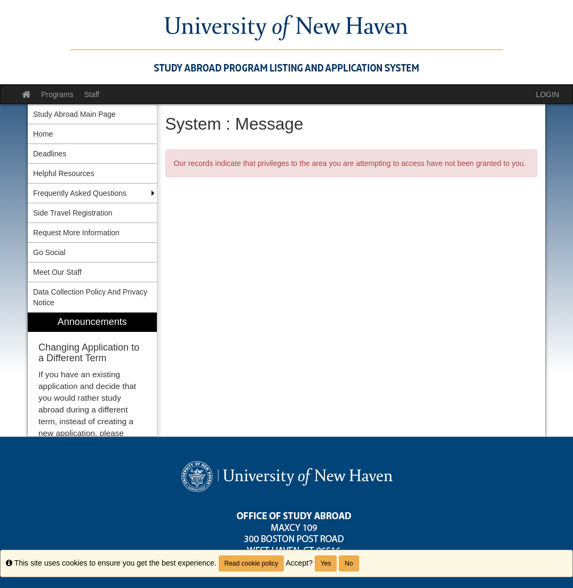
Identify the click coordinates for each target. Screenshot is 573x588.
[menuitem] (92, 374)
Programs (57, 94)
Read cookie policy (251, 563)
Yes (326, 563)
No (349, 563)
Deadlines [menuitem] (49, 153)
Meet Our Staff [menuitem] (57, 272)
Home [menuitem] (43, 134)
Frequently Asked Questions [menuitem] (79, 193)
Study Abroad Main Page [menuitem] (74, 114)
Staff (92, 94)
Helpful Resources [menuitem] (63, 173)
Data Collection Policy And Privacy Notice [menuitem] (90, 297)
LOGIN (547, 94)
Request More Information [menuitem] (76, 232)
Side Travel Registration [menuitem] (73, 213)
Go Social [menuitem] (49, 252)
